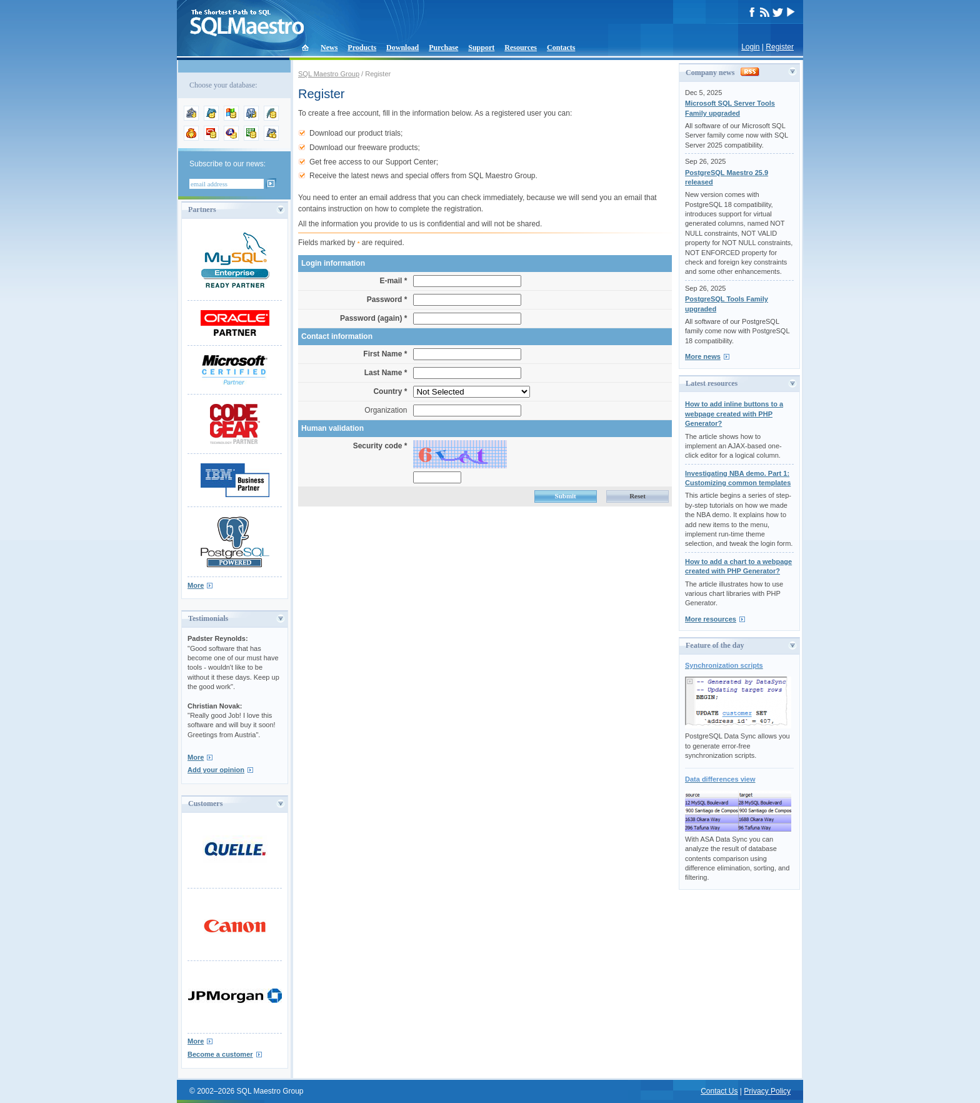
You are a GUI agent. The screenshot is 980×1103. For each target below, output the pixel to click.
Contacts (561, 47)
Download (402, 47)
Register (780, 47)
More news (703, 356)
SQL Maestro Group (328, 74)
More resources (710, 619)
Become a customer (220, 1054)
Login (750, 47)
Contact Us (719, 1091)
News (329, 47)
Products (362, 47)
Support (481, 47)
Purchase (443, 47)
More (196, 585)
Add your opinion (216, 769)
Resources (520, 47)
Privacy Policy (767, 1091)
